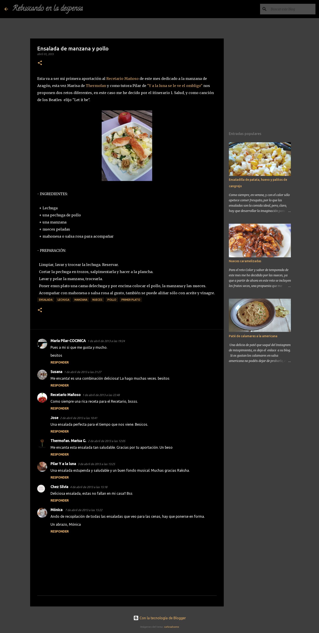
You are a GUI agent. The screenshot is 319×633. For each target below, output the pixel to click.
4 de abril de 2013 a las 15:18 (88, 487)
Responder (60, 362)
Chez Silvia (59, 487)
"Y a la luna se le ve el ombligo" (174, 85)
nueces (97, 299)
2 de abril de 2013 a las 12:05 (106, 441)
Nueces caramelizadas (245, 261)
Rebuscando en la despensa (47, 9)
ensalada (46, 299)
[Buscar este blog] (292, 9)
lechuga (63, 299)
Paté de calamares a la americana (253, 336)
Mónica (57, 510)
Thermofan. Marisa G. (68, 441)
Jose (54, 418)
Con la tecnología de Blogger (159, 618)
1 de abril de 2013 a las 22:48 (101, 394)
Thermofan (96, 85)
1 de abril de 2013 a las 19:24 (106, 340)
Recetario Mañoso (122, 78)
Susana (56, 372)
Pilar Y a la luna (63, 464)
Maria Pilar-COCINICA (68, 341)
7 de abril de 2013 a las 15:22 (83, 510)
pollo (111, 299)
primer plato (130, 299)
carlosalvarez (171, 626)
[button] (40, 63)
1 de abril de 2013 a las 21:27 (82, 371)
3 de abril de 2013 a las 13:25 (96, 464)
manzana (80, 299)
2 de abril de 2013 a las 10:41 (78, 417)
